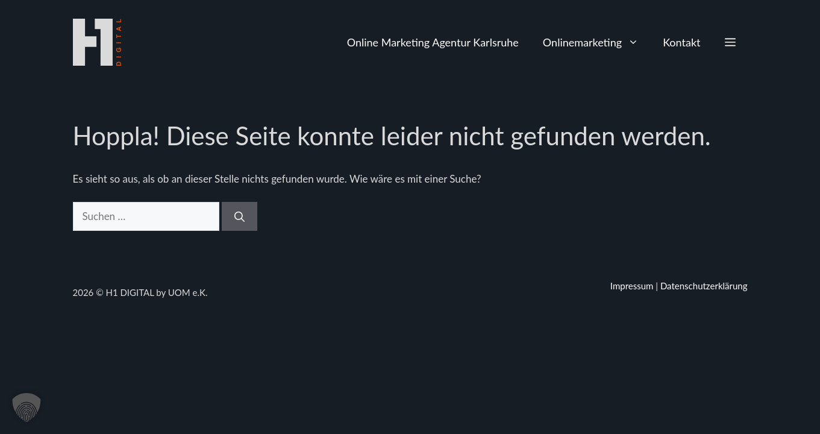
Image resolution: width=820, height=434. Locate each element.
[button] (730, 42)
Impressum (632, 285)
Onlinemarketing (597, 42)
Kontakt (681, 42)
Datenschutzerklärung (704, 285)
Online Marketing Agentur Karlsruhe (433, 42)
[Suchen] (239, 216)
